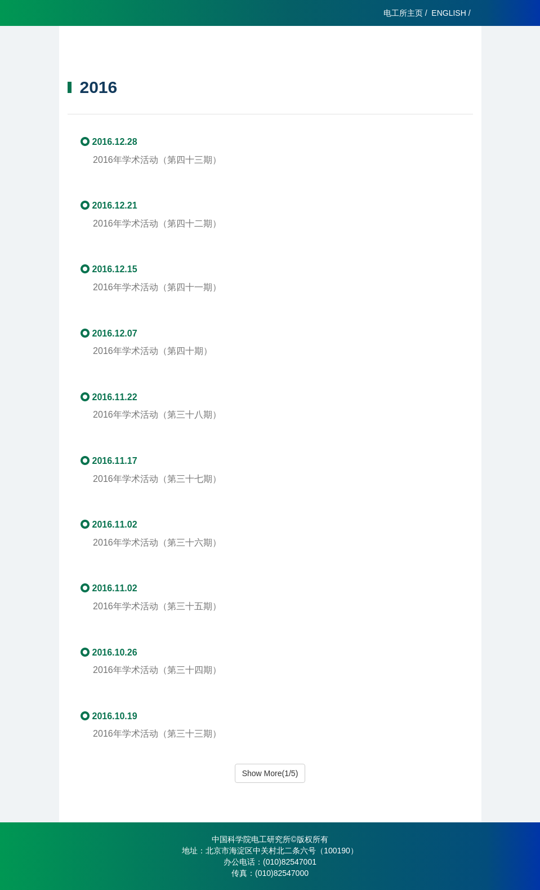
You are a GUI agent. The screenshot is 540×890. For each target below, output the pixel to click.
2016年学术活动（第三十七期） (161, 479)
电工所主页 (403, 12)
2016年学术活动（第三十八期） (161, 414)
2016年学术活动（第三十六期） (157, 542)
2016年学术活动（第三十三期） (157, 733)
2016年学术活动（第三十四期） (157, 670)
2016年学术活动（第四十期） (157, 351)
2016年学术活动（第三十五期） (157, 606)
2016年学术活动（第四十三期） (157, 160)
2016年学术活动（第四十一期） (161, 287)
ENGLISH (448, 12)
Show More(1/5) (270, 773)
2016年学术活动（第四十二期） (157, 223)
